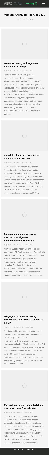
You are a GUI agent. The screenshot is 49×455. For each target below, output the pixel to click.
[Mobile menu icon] (43, 3)
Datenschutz (30, 449)
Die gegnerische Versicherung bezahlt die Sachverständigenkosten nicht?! (23, 319)
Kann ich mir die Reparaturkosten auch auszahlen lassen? (22, 157)
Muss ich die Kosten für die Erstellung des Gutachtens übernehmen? (24, 406)
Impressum (18, 449)
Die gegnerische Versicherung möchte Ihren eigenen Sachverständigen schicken (20, 237)
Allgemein (7, 71)
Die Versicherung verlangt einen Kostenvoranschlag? (21, 65)
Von (16, 71)
